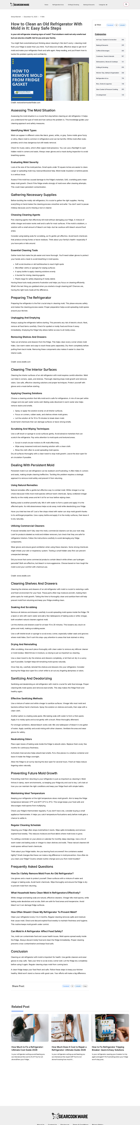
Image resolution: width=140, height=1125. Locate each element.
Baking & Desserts (89, 5)
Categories (103, 5)
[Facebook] (66, 986)
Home (45, 5)
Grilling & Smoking (73, 5)
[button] (85, 986)
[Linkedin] (78, 986)
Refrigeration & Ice (57, 5)
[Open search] (126, 4)
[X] (72, 986)
